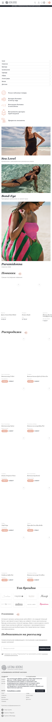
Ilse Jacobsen (46, 318)
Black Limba (4, 428)
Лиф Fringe (4, 525)
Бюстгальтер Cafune (7, 426)
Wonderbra (4, 379)
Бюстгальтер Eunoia (33, 475)
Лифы (3, 523)
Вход (39, 3)
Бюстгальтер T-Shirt (7, 376)
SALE (3, 61)
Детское (4, 84)
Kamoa (3, 577)
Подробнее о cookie (14, 691)
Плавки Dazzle (26, 315)
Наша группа (8, 709)
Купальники (6, 70)
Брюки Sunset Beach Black (8, 315)
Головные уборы (32, 424)
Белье (4, 81)
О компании (7, 614)
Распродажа (11, 332)
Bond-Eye (30, 428)
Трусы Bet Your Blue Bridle (35, 525)
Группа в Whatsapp (9, 715)
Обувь (4, 75)
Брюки (3, 313)
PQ (23, 317)
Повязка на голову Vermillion (36, 575)
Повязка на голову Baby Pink (35, 426)
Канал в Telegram (9, 712)
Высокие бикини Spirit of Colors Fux (37, 376)
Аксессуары (6, 78)
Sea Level (3, 317)
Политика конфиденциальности (10, 705)
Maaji (28, 528)
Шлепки (45, 313)
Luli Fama (4, 478)
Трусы (29, 523)
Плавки (24, 313)
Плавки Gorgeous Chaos (8, 475)
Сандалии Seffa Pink (7, 575)
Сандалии (4, 573)
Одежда (4, 72)
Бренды (4, 67)
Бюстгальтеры (5, 374)
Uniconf (29, 379)
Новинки (5, 64)
